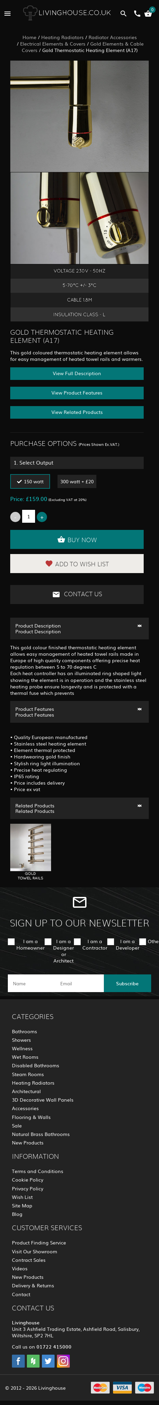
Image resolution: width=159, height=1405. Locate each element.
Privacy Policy (27, 1188)
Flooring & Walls (31, 1117)
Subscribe (127, 983)
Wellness (22, 1048)
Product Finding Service (39, 1242)
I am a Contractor (94, 944)
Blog (17, 1213)
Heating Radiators (62, 37)
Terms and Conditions (37, 1171)
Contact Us (77, 594)
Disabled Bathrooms (35, 1065)
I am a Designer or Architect (63, 951)
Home (29, 37)
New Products (28, 1142)
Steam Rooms (28, 1074)
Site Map (22, 1205)
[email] (78, 983)
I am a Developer (127, 944)
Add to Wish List (77, 563)
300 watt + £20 (77, 481)
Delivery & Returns (33, 1285)
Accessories (25, 1108)
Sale (17, 1125)
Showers (21, 1039)
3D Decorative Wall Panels (43, 1099)
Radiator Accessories (113, 37)
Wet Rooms (25, 1056)
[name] (31, 983)
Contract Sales (29, 1259)
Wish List (22, 1196)
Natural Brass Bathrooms (41, 1134)
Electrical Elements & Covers (52, 43)
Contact (21, 1294)
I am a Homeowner (30, 944)
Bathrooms (24, 1031)
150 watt (34, 481)
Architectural (26, 1091)
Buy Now (77, 539)
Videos (20, 1268)
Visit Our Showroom (34, 1251)
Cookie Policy (27, 1179)
